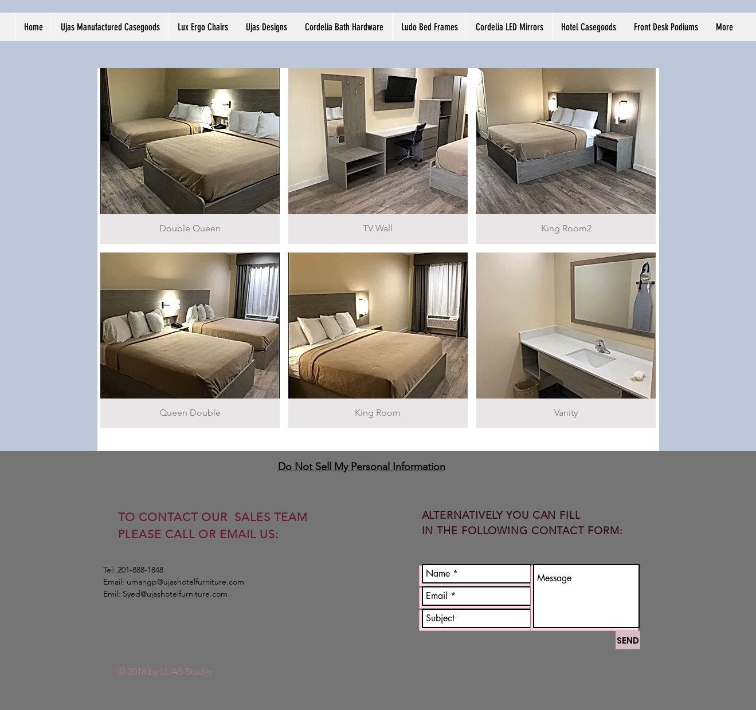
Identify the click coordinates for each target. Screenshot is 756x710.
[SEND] (628, 640)
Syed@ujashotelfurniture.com (175, 594)
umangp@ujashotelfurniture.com (185, 582)
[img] (190, 156)
